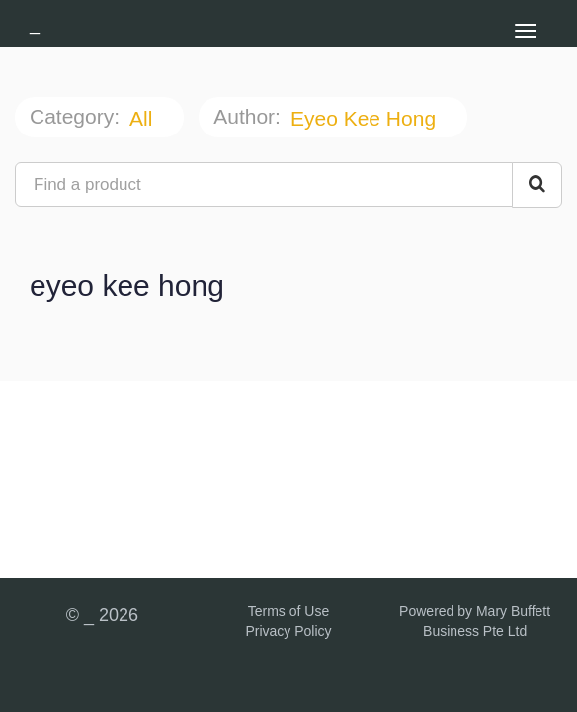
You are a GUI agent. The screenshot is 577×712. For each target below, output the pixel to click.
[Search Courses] (537, 185)
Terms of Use (288, 611)
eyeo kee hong (366, 118)
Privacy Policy (288, 631)
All (143, 118)
